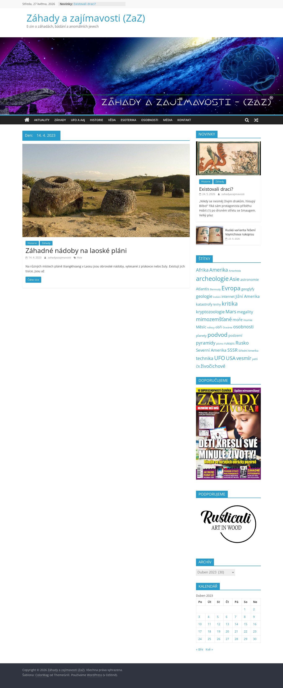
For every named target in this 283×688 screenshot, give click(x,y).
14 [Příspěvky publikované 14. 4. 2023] (236, 624)
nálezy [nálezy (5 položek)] (211, 327)
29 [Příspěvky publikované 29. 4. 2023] (245, 639)
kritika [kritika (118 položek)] (230, 303)
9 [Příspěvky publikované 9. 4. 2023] (254, 617)
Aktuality (41, 120)
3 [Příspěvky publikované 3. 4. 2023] (199, 617)
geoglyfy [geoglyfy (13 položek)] (247, 289)
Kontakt (184, 120)
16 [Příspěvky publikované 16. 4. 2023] (254, 624)
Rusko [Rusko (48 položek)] (242, 343)
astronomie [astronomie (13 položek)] (249, 279)
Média (167, 120)
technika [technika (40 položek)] (204, 358)
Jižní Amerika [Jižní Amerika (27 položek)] (248, 296)
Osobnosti (149, 120)
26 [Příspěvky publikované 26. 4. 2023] (218, 639)
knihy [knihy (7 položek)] (217, 304)
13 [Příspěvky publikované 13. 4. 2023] (227, 624)
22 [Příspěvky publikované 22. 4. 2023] (245, 631)
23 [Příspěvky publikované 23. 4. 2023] (254, 631)
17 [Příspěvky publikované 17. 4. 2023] (200, 631)
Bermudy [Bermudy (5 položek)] (215, 289)
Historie (96, 120)
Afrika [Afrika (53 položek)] (202, 270)
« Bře (199, 649)
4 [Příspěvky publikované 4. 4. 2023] (208, 617)
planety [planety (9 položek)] (201, 335)
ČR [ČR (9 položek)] (198, 366)
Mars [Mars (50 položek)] (230, 312)
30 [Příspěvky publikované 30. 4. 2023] (254, 639)
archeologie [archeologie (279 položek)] (212, 278)
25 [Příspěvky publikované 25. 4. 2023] (209, 639)
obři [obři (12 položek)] (218, 327)
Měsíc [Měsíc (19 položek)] (201, 326)
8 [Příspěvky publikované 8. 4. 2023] (245, 617)
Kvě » (209, 649)
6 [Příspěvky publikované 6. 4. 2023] (226, 617)
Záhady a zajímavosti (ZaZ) (86, 17)
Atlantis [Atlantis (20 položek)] (202, 288)
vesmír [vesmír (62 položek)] (243, 358)
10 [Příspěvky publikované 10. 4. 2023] (200, 624)
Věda (112, 120)
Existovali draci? (85, 4)
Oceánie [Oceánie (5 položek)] (227, 327)
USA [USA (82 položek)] (231, 358)
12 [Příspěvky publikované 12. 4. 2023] (218, 624)
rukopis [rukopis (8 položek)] (229, 343)
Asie (79, 257)
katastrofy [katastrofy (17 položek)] (204, 304)
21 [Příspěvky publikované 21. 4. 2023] (236, 631)
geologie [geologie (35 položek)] (204, 296)
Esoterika (128, 120)
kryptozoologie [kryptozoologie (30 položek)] (210, 312)
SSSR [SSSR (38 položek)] (232, 350)
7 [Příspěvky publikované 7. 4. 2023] (235, 617)
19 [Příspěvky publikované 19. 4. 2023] (218, 631)
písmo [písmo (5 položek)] (219, 343)
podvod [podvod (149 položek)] (217, 334)
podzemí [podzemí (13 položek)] (235, 335)
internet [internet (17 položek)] (228, 296)
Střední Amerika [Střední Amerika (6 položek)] (248, 350)
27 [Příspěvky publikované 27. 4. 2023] (227, 639)
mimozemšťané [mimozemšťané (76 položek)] (214, 319)
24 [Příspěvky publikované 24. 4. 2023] (200, 639)
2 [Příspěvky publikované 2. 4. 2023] (254, 609)
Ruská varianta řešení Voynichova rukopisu (240, 232)
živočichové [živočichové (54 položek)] (213, 366)
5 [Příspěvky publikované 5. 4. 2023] (218, 617)
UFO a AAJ (78, 120)
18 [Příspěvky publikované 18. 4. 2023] (209, 631)
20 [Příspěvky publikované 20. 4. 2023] (227, 631)
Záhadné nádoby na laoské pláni (76, 250)
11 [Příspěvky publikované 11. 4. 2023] (209, 624)
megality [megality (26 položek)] (245, 312)
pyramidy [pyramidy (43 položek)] (205, 343)
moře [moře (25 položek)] (238, 319)
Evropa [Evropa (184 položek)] (231, 288)
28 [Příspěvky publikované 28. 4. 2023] (236, 639)
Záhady (60, 120)
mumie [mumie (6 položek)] (247, 320)
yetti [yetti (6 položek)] (255, 359)
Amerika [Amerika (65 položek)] (218, 269)
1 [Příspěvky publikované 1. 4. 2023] (245, 609)
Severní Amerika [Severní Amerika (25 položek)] (211, 350)
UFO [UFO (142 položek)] (219, 358)
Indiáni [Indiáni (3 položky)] (217, 297)
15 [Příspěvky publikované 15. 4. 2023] (245, 624)
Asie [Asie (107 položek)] (234, 278)
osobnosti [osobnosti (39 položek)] (243, 327)
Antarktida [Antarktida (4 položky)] (235, 270)
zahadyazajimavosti (60, 257)
